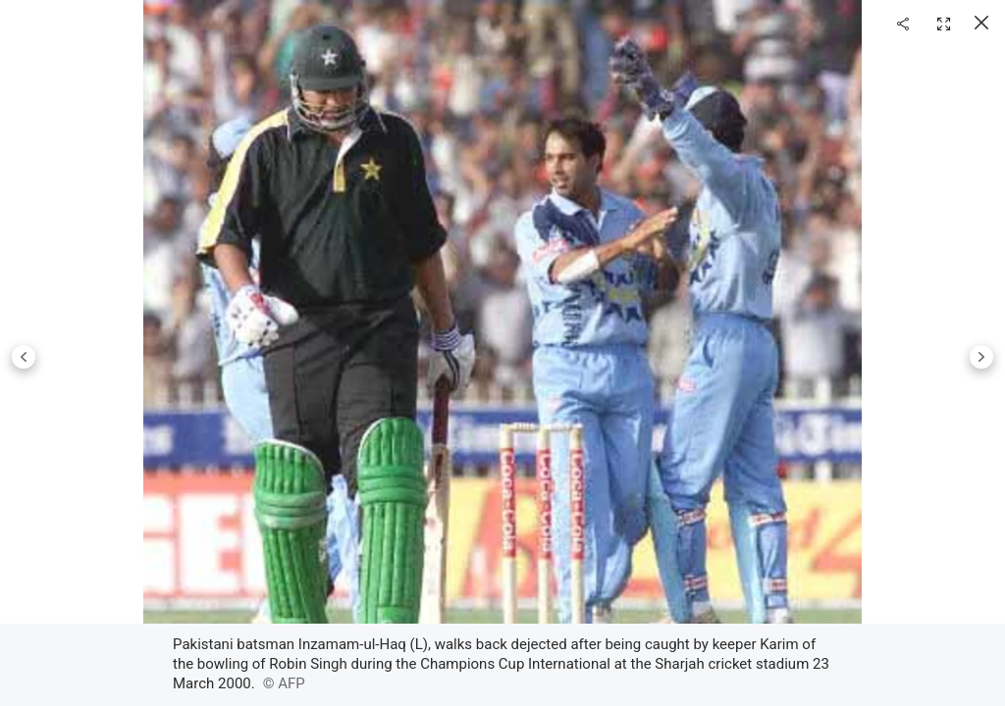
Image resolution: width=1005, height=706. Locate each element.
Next (981, 357)
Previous (23, 357)
